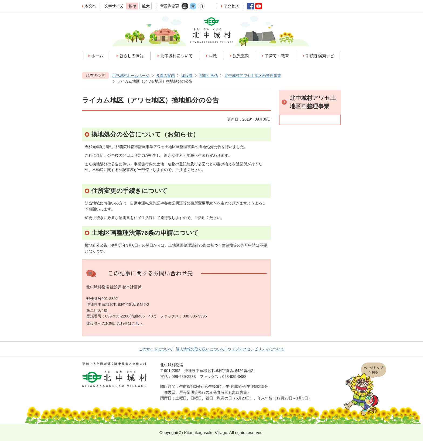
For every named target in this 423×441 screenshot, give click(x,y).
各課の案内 (165, 75)
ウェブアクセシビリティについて (256, 349)
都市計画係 (208, 75)
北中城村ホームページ (130, 75)
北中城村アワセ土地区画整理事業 (252, 75)
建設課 (187, 75)
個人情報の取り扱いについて (200, 349)
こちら (137, 323)
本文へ (90, 6)
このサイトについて (156, 349)
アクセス (231, 6)
